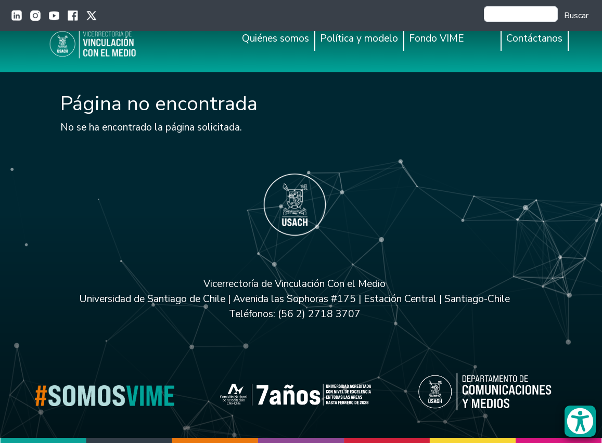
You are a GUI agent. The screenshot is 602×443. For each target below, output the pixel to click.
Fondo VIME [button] (436, 38)
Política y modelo (359, 38)
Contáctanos (534, 38)
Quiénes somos (275, 38)
